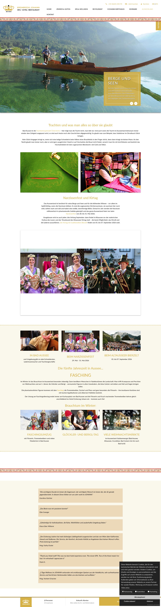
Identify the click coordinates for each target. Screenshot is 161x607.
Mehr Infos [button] (125, 588)
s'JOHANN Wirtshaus (115, 9)
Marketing (152, 592)
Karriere (145, 4)
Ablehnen (150, 601)
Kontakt (50, 14)
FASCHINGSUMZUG (39, 434)
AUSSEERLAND (147, 9)
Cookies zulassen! (129, 601)
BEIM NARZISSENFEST (80, 356)
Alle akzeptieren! (139, 597)
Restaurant (98, 9)
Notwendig (127, 592)
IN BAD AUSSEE (39, 355)
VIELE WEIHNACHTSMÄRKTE (122, 434)
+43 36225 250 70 (114, 4)
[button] (131, 103)
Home (49, 9)
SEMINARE (133, 9)
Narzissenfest (71, 214)
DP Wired (156, 604)
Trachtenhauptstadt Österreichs (48, 131)
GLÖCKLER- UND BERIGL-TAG (81, 434)
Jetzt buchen (131, 4)
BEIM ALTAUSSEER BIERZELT (121, 355)
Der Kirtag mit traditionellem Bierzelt (73, 223)
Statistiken (140, 592)
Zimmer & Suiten (63, 9)
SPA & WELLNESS (81, 9)
